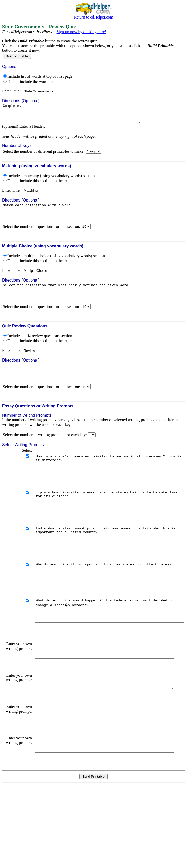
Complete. (80, 115)
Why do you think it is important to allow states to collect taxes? (102, 605)
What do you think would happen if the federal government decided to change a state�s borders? (102, 646)
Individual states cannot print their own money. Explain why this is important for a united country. (102, 565)
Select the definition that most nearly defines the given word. (80, 302)
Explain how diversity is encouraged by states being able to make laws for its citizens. (102, 524)
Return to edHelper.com (93, 17)
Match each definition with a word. (80, 218)
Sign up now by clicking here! (81, 32)
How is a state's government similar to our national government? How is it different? (102, 483)
